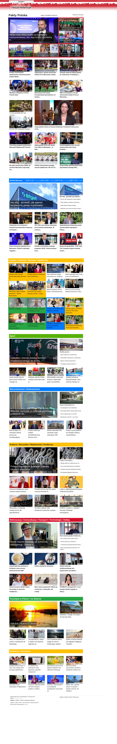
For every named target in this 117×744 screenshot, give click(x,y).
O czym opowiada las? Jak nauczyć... (20, 116)
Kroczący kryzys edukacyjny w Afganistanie (17, 689)
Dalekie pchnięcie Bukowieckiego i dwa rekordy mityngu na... (74, 384)
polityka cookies (18, 710)
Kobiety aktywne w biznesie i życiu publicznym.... (36, 278)
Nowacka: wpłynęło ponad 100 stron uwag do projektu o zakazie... (36, 690)
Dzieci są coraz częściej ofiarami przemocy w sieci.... (74, 293)
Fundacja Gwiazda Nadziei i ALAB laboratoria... (36, 327)
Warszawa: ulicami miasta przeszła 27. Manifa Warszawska (18, 296)
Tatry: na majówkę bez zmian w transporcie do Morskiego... (17, 647)
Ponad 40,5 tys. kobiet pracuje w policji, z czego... (36, 295)
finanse (70, 704)
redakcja (17, 708)
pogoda (61, 704)
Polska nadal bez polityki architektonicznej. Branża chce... (36, 439)
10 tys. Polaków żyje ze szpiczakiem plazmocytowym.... (18, 329)
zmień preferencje (26, 710)
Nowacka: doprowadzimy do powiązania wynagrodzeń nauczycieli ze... (55, 691)
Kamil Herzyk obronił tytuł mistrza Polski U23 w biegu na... (17, 384)
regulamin (12, 710)
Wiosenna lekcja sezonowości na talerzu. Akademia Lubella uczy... (74, 671)
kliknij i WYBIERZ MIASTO (49, 23)
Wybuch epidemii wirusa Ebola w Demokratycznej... (56, 293)
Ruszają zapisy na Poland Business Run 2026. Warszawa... (74, 313)
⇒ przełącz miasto (18, 706)
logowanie (26, 708)
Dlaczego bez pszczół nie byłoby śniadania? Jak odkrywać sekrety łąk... (55, 671)
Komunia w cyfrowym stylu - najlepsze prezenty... (55, 312)
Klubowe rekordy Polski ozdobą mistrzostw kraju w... (36, 384)
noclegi (66, 704)
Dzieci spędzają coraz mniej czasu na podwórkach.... (74, 278)
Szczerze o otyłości (18, 311)
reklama (12, 708)
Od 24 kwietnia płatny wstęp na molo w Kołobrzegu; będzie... (55, 647)
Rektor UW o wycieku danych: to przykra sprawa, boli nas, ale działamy (74, 691)
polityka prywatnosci (34, 710)
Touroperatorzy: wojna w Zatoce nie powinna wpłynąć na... (36, 647)
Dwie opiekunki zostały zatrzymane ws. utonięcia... (56, 278)
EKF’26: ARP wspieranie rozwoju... (20, 131)
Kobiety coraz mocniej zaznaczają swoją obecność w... (18, 279)
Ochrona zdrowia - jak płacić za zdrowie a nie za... (36, 312)
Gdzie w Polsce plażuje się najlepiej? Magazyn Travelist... (74, 647)
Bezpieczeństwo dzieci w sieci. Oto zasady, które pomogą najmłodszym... (17, 671)
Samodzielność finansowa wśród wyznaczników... (74, 329)
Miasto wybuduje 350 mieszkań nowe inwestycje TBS (55, 437)
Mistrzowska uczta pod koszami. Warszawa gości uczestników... (55, 384)
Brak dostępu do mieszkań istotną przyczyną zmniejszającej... (17, 439)
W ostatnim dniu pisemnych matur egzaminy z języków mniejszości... (36, 672)
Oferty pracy (76, 704)
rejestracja (32, 708)
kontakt (22, 708)
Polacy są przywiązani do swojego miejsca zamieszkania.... (74, 437)
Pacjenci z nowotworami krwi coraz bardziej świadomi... (55, 328)
